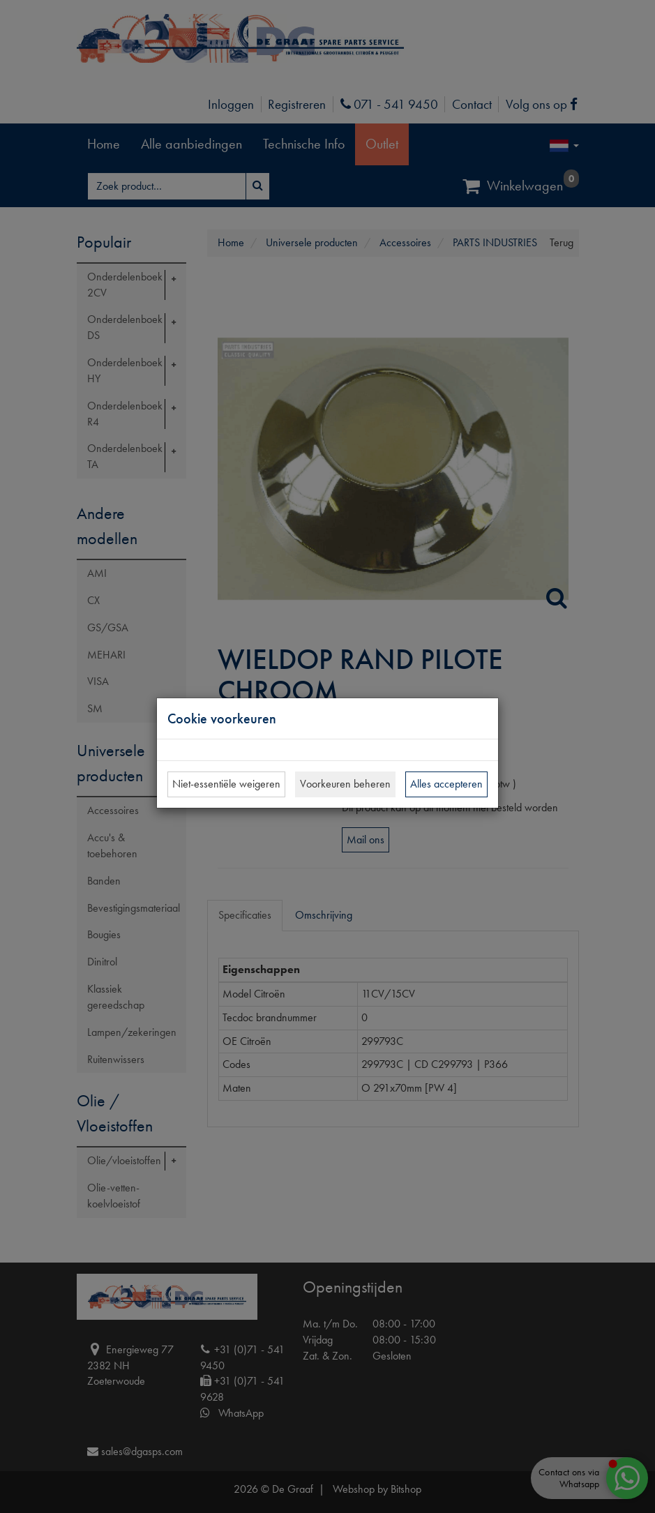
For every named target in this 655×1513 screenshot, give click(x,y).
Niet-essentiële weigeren (226, 783)
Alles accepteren (446, 783)
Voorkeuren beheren (345, 783)
